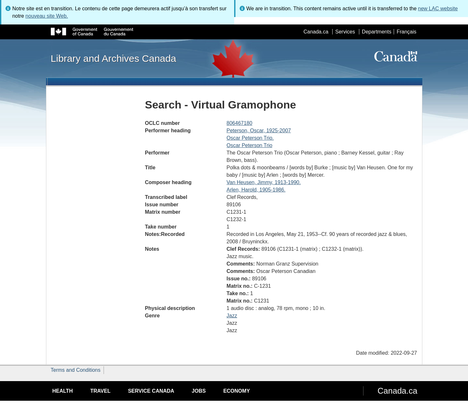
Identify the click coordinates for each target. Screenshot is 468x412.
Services (345, 31)
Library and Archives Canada (113, 58)
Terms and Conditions (76, 370)
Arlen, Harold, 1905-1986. (255, 189)
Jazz (231, 315)
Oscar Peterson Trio (249, 145)
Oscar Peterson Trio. (250, 138)
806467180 (239, 123)
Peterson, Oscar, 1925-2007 (258, 130)
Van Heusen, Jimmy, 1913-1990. (263, 182)
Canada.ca (315, 31)
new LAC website (438, 8)
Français (406, 31)
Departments (376, 31)
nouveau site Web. (46, 16)
